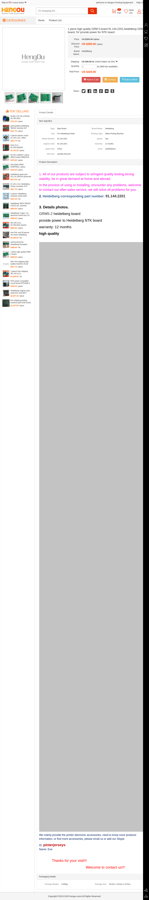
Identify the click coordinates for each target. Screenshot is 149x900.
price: (100, 149)
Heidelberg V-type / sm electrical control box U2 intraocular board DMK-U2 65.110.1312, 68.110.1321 (21, 214)
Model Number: (48, 139)
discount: (51, 154)
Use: (53, 134)
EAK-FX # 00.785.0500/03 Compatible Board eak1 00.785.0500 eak (20, 146)
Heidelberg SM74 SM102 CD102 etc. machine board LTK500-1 (21, 204)
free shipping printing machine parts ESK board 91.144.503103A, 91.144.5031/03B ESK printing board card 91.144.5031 (21, 301)
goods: (100, 139)
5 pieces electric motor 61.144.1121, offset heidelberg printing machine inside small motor (19, 137)
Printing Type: (97, 134)
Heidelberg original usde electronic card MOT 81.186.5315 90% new (20, 292)
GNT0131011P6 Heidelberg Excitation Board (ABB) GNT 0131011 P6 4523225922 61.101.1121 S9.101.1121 (21, 243)
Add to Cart (91, 79)
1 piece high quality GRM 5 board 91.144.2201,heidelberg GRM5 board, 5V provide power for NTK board (21, 253)
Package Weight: (52, 884)
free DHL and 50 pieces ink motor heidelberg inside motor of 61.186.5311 (20, 233)
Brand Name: (97, 129)
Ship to (14, 2)
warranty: (99, 144)
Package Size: (101, 884)
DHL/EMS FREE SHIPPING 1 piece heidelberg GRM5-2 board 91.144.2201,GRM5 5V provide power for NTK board (21, 166)
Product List (55, 20)
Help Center (142, 2)
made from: (50, 149)
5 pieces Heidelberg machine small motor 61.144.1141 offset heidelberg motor (19, 195)
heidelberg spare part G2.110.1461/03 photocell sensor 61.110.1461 (21, 175)
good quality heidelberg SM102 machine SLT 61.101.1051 (20, 127)
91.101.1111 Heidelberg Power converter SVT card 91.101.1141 (20, 185)
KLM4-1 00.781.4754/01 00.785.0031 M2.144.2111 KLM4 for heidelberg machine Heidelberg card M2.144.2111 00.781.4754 (20, 117)
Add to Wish (130, 79)
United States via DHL (106, 61)
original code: (49, 144)
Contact (110, 79)
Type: (52, 129)
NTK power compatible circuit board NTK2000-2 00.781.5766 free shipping (21, 282)
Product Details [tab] (46, 112)
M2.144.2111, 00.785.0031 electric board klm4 (19, 224)
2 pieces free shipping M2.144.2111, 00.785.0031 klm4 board (20, 272)
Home (41, 20)
